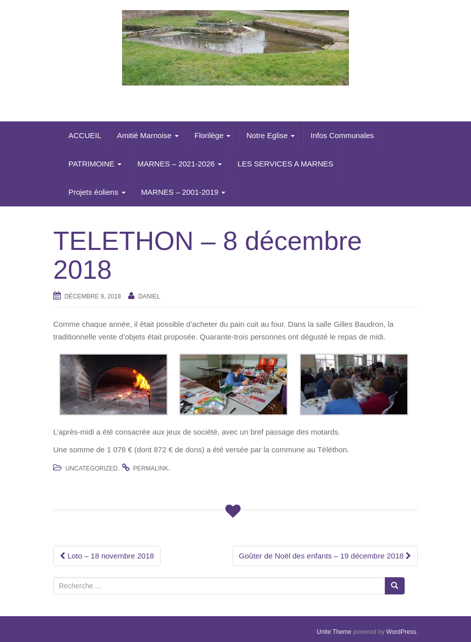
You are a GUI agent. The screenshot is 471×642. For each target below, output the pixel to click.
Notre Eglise (270, 135)
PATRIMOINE (95, 163)
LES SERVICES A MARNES (285, 163)
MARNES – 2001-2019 (183, 192)
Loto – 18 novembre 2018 (107, 555)
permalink (150, 468)
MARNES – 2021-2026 (179, 163)
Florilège (212, 135)
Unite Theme (334, 631)
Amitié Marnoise (148, 135)
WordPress (401, 631)
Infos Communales (342, 135)
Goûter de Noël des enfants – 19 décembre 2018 (325, 555)
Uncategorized (91, 468)
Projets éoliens (97, 192)
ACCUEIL (84, 135)
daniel (149, 296)
